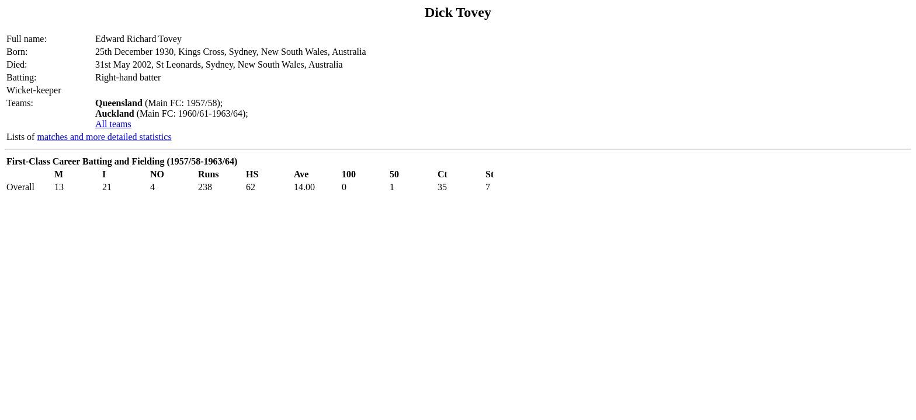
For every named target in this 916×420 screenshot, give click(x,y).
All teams (113, 124)
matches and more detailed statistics (104, 137)
